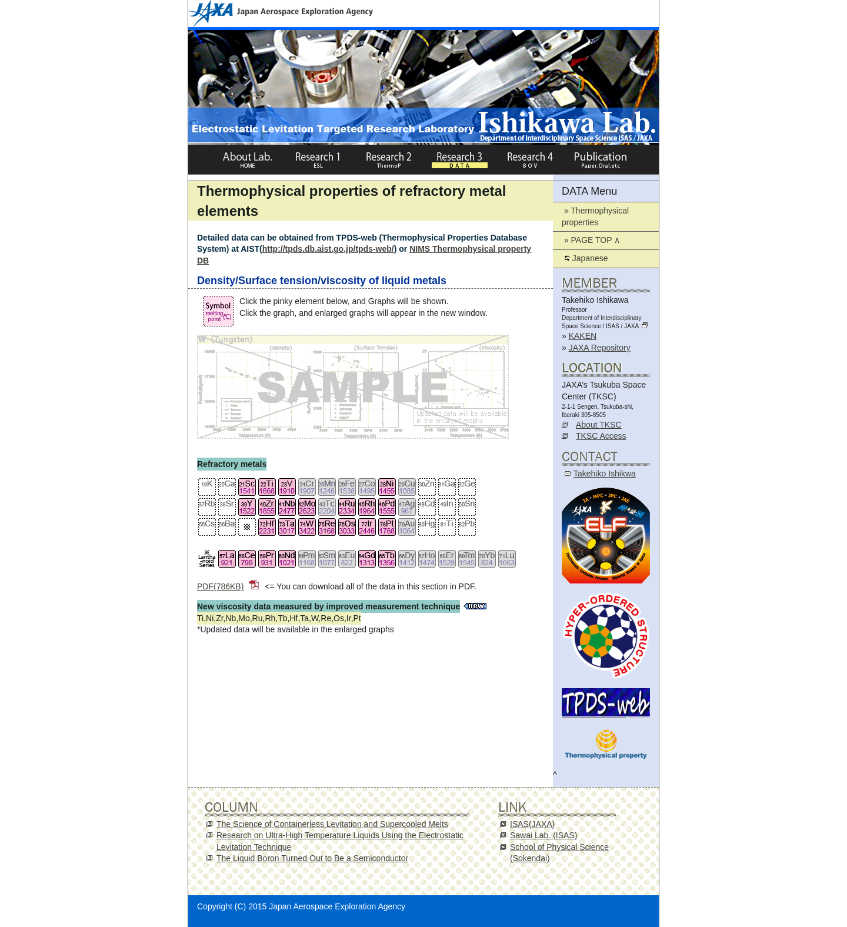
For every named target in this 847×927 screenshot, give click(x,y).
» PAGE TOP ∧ (591, 240)
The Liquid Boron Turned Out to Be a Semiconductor (312, 858)
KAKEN (582, 336)
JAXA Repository (600, 347)
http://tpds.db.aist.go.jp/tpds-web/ (328, 249)
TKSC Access (601, 436)
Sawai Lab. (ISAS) (543, 835)
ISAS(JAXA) (532, 824)
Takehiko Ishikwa (604, 473)
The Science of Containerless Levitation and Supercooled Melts (332, 824)
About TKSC (599, 424)
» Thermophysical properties (595, 216)
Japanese (585, 258)
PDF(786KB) (228, 586)
